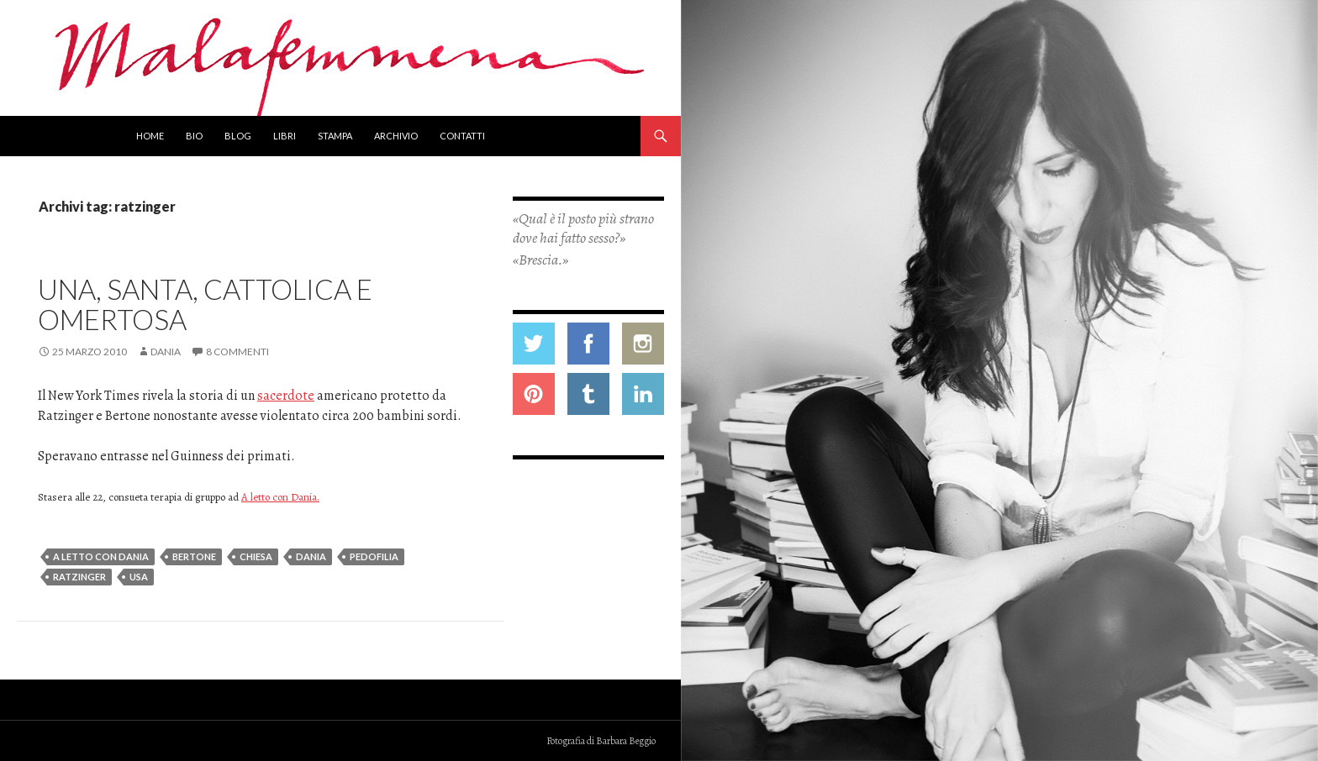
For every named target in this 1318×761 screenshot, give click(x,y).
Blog (237, 135)
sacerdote (285, 395)
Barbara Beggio (626, 741)
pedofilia (374, 556)
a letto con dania (101, 556)
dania (311, 556)
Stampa (335, 135)
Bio (194, 135)
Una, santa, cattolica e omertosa (205, 304)
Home (150, 135)
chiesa (256, 556)
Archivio (396, 135)
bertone (194, 556)
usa (138, 576)
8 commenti (237, 351)
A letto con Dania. (280, 497)
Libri (284, 135)
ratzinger (79, 576)
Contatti (462, 135)
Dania (165, 351)
